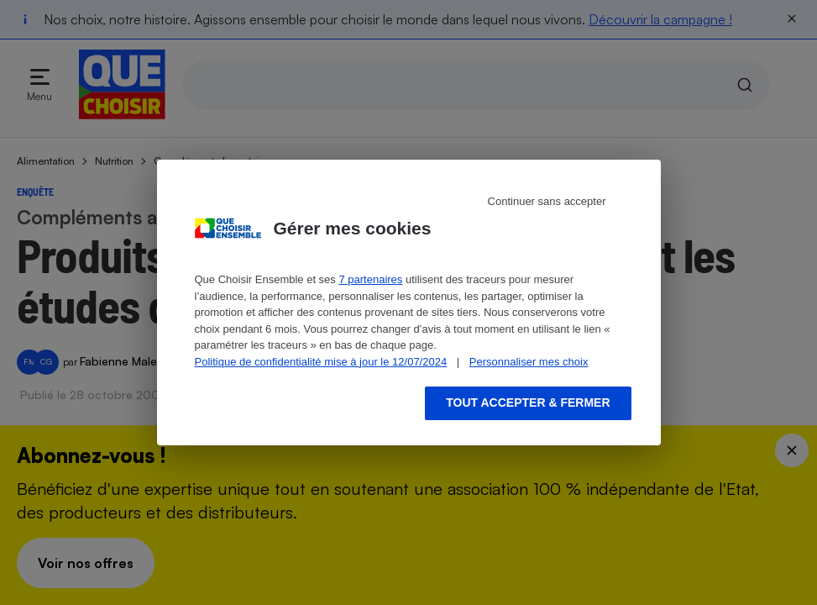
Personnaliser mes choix (529, 361)
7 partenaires (370, 279)
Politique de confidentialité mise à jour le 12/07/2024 (321, 361)
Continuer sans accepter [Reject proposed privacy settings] (547, 201)
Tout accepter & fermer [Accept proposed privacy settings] (528, 402)
